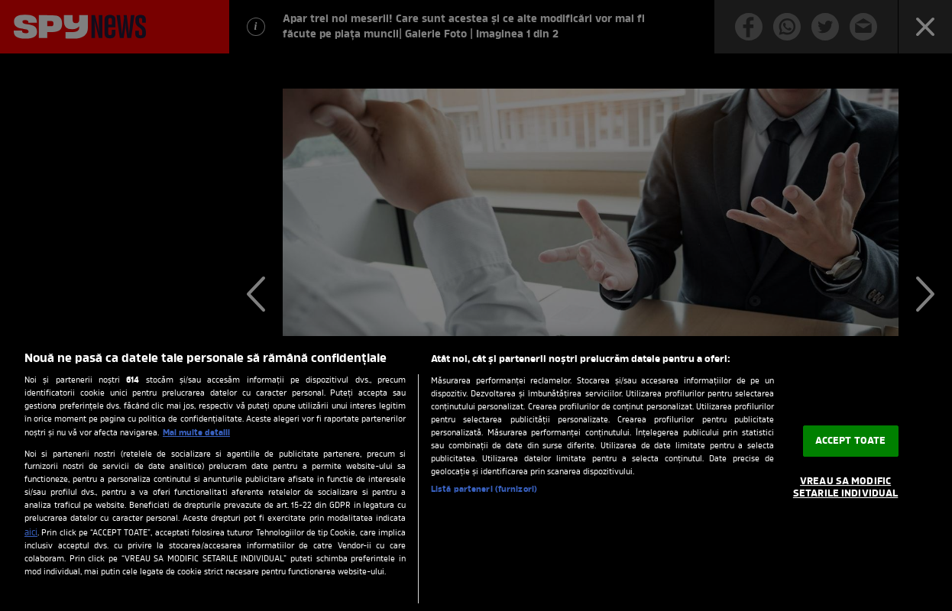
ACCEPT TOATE (850, 441)
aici (30, 533)
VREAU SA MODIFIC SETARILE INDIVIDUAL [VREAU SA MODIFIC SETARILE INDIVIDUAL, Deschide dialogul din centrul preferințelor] (845, 488)
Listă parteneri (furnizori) (484, 489)
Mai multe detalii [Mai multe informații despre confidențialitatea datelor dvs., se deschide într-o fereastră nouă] (196, 433)
